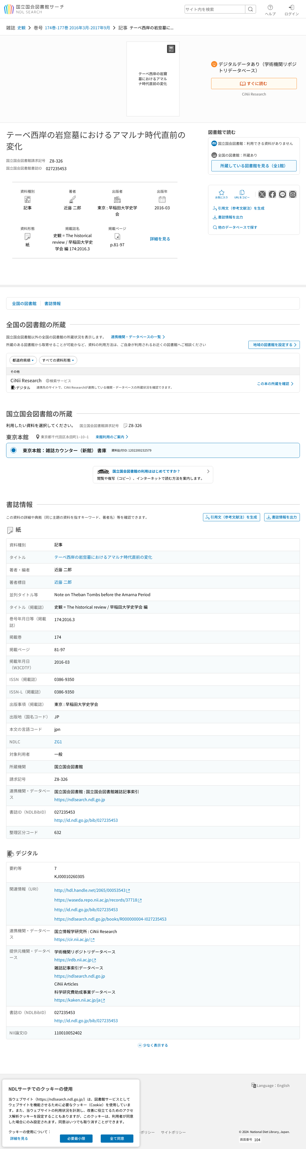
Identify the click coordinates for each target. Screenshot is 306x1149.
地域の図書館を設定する (275, 345)
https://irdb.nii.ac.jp (75, 959)
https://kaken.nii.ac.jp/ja (80, 1000)
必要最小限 (76, 1138)
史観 (21, 27)
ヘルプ (270, 9)
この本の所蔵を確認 (276, 384)
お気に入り (221, 194)
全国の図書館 (24, 303)
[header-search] (220, 9)
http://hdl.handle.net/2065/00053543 (92, 890)
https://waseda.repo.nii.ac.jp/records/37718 (98, 900)
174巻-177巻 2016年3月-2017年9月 (77, 27)
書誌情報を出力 (227, 217)
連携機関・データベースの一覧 (139, 337)
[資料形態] (58, 360)
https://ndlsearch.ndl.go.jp (79, 799)
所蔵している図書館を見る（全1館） (254, 165)
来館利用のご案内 (113, 437)
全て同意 (117, 1138)
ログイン (292, 9)
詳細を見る (160, 239)
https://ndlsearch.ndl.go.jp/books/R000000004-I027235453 (110, 919)
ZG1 (58, 741)
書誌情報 (52, 303)
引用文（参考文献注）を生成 (238, 208)
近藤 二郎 (63, 582)
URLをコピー (242, 194)
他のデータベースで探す (234, 227)
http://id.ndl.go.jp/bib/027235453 (86, 820)
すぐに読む (253, 83)
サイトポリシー (173, 1132)
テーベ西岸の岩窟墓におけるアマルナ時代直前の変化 (103, 557)
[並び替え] (23, 360)
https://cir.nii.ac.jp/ (74, 939)
